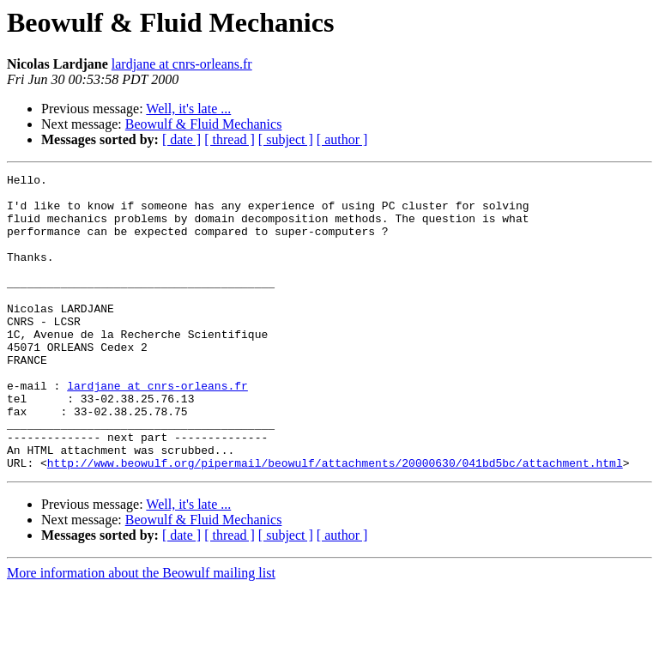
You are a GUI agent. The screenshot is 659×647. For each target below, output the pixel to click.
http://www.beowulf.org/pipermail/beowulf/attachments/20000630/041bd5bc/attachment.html (335, 521)
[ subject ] (285, 139)
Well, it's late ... (188, 108)
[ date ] (181, 139)
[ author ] (342, 139)
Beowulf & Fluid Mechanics (203, 124)
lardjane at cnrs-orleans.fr (182, 64)
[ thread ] (229, 139)
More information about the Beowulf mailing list (141, 632)
